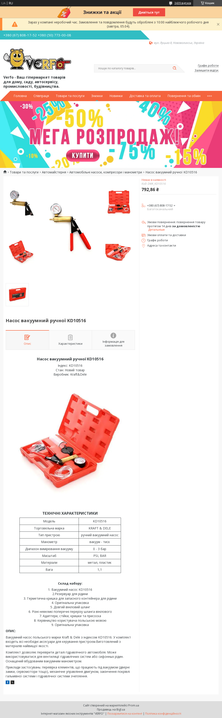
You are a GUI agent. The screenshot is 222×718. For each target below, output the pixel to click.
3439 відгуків (182, 3)
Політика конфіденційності (163, 714)
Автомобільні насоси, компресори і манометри (105, 172)
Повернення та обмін (183, 95)
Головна (20, 95)
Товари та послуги (70, 95)
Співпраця (41, 95)
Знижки (97, 95)
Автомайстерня (54, 172)
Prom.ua (133, 705)
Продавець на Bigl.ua (111, 709)
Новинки (116, 95)
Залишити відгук (207, 70)
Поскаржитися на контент (124, 714)
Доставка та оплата (145, 95)
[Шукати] (174, 68)
